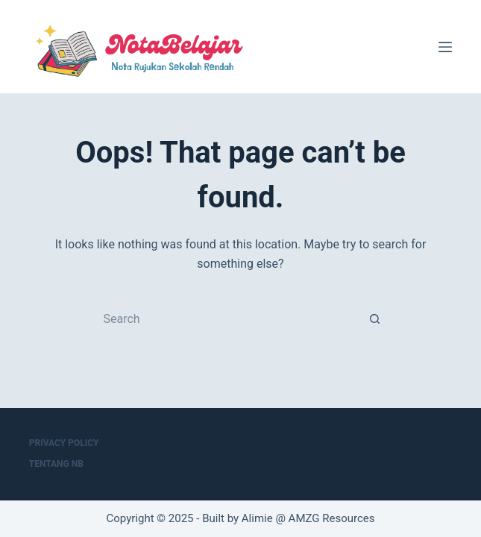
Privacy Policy (64, 443)
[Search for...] (226, 319)
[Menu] (445, 47)
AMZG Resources (332, 518)
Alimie (257, 518)
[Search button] (375, 319)
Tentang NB (56, 464)
